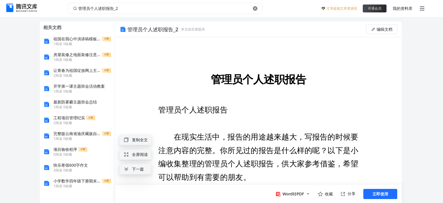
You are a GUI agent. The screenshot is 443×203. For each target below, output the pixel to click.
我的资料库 (402, 8)
